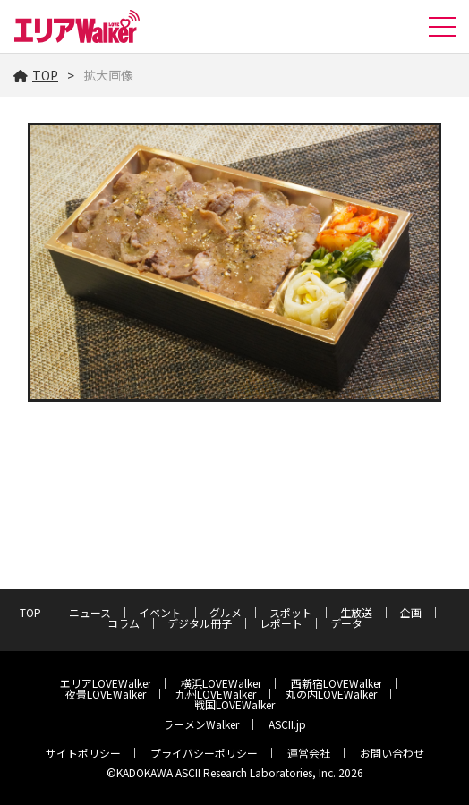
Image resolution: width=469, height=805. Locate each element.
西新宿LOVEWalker (336, 683)
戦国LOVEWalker (234, 704)
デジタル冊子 (199, 623)
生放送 (356, 612)
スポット (290, 612)
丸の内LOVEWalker (331, 693)
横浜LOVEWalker (221, 683)
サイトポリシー (83, 752)
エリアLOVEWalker (105, 683)
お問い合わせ (392, 752)
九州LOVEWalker (215, 693)
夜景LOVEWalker (105, 693)
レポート (281, 623)
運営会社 (308, 752)
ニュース (90, 612)
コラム (123, 623)
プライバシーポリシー (204, 752)
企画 (411, 612)
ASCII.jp (287, 724)
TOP (35, 75)
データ (346, 623)
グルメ (225, 612)
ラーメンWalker (201, 724)
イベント (160, 612)
